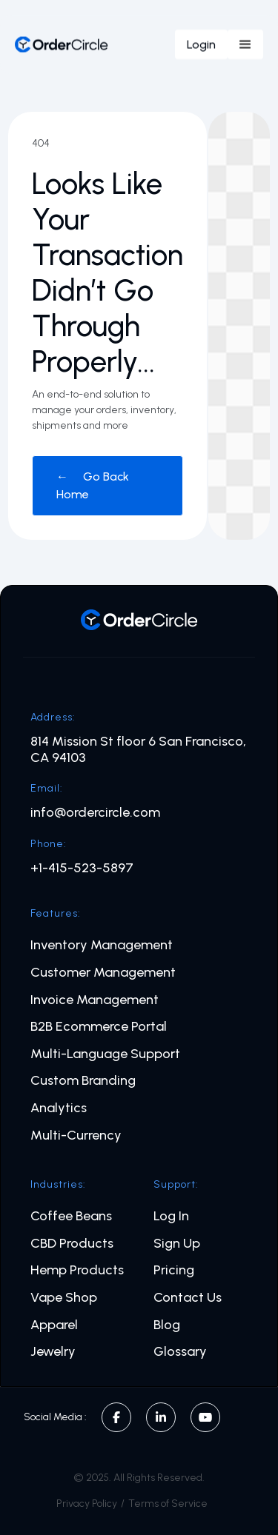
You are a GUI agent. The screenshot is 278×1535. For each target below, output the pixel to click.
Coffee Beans (71, 1216)
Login (201, 44)
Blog (166, 1325)
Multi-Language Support (105, 1054)
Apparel (54, 1325)
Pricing (173, 1270)
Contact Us (187, 1297)
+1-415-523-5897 (81, 868)
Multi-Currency (76, 1135)
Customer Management (103, 972)
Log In (171, 1216)
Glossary (180, 1352)
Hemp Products (77, 1270)
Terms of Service (168, 1503)
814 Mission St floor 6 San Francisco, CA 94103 (138, 750)
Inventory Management (101, 945)
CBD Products (71, 1243)
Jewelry (53, 1352)
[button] (245, 44)
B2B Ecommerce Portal (98, 1026)
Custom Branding (83, 1080)
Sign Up (176, 1243)
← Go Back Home (92, 485)
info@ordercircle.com (95, 812)
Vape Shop (63, 1297)
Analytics (58, 1108)
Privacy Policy (86, 1503)
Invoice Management (94, 1000)
